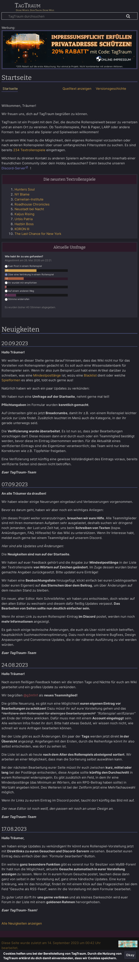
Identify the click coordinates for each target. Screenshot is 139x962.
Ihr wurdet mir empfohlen (21, 282)
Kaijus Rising (24, 214)
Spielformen (11, 380)
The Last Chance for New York (38, 234)
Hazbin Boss (24, 224)
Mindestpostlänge (47, 375)
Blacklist (90, 375)
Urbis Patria (24, 219)
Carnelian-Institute (29, 199)
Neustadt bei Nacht (29, 209)
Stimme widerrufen (17, 299)
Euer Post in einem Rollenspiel (23, 266)
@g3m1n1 (30, 695)
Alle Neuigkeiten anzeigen (22, 923)
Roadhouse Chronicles (32, 204)
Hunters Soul (25, 189)
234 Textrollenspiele (29, 150)
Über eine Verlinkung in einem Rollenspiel (29, 274)
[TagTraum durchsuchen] (69, 16)
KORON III (22, 229)
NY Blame (22, 194)
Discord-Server (13, 168)
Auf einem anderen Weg (19, 291)
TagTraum (28, 5)
